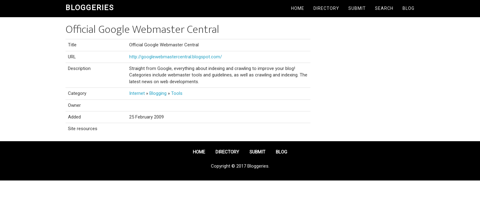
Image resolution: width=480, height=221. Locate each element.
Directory (326, 8)
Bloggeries (90, 7)
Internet (137, 93)
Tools (176, 93)
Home (297, 8)
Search (384, 8)
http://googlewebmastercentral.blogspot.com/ (175, 57)
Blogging (158, 93)
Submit (357, 8)
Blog (408, 8)
